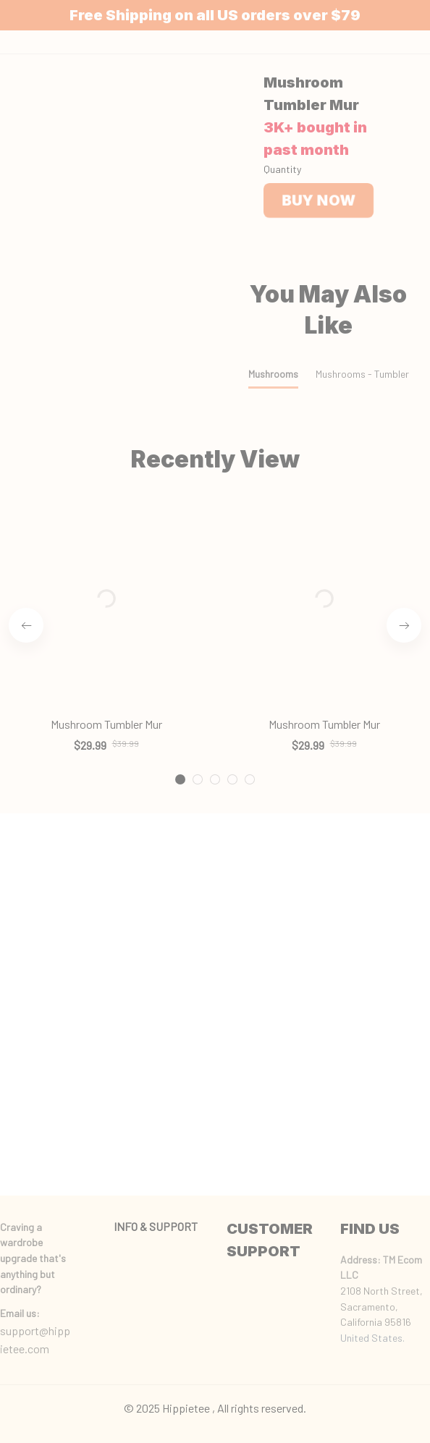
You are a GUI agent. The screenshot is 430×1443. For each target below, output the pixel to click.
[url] (20, 1313)
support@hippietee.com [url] (35, 1340)
